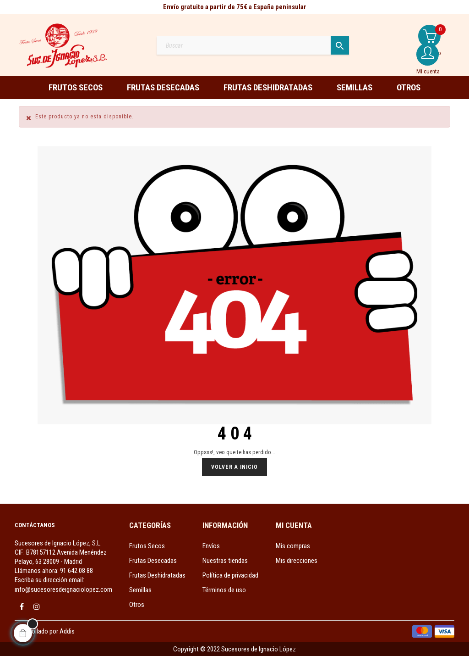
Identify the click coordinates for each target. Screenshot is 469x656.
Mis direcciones (296, 560)
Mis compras (293, 546)
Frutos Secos (147, 546)
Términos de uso (224, 590)
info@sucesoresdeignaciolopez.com (63, 589)
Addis (67, 631)
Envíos (211, 546)
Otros (136, 604)
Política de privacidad (230, 575)
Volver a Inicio (234, 467)
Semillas (140, 590)
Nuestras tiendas (225, 560)
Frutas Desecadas (153, 560)
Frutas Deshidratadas (157, 575)
